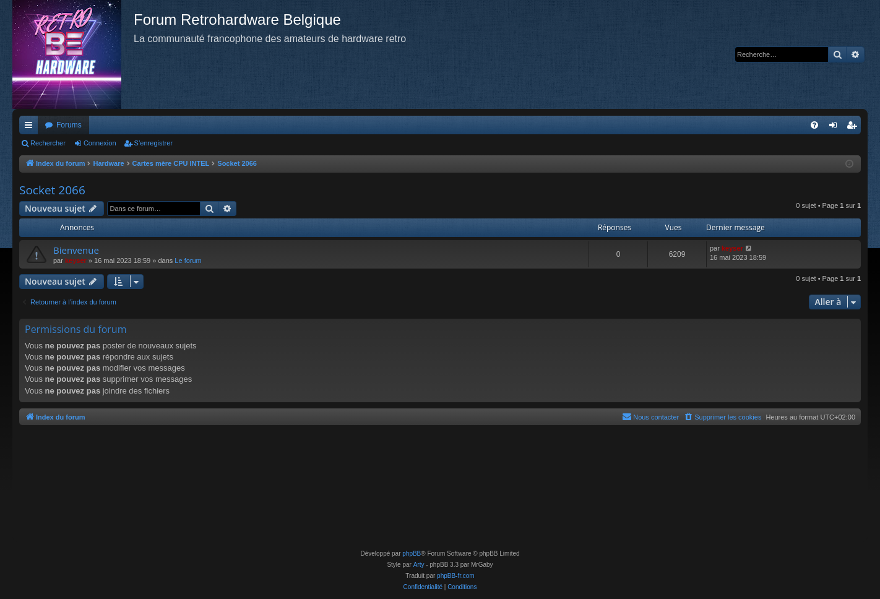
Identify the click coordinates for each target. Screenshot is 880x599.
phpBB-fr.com (456, 575)
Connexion (100, 143)
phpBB (411, 553)
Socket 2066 (52, 190)
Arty (419, 564)
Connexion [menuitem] (835, 127)
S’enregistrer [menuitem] (854, 127)
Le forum (188, 260)
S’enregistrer (153, 143)
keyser (76, 260)
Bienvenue (76, 250)
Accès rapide (31, 127)
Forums (69, 125)
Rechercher (48, 143)
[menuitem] (814, 125)
